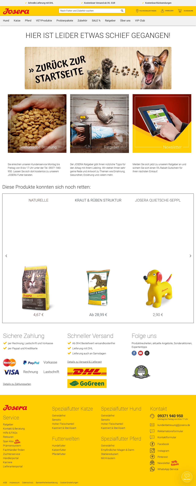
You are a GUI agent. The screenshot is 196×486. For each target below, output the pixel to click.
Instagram (163, 450)
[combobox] (92, 10)
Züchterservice (11, 454)
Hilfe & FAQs (10, 432)
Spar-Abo (11, 441)
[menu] (98, 20)
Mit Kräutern (108, 458)
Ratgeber (8, 424)
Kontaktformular (167, 437)
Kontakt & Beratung (14, 428)
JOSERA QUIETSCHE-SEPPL (158, 200)
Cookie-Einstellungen (69, 482)
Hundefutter (59, 445)
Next (189, 256)
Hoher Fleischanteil (63, 423)
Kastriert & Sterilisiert (64, 427)
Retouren (8, 436)
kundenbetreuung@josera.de (174, 425)
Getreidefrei (59, 415)
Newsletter (164, 463)
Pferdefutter (59, 454)
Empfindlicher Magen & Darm (117, 449)
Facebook (163, 444)
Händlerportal (11, 458)
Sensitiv (56, 419)
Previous (6, 256)
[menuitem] (6, 21)
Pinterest (163, 456)
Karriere (7, 462)
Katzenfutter (59, 449)
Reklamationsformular (170, 431)
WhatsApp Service (168, 469)
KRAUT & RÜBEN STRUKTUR (98, 200)
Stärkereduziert (109, 454)
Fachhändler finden (147, 11)
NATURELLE (38, 200)
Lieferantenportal (13, 466)
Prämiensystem (12, 445)
